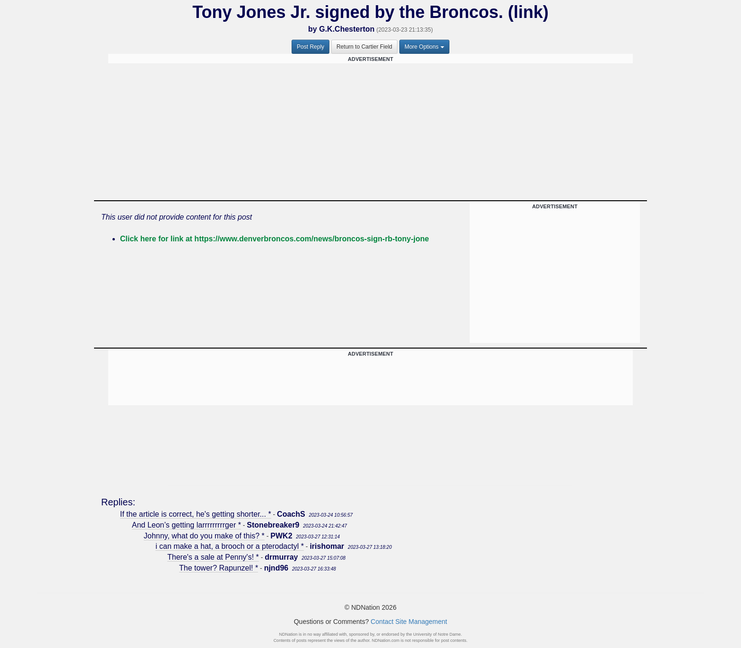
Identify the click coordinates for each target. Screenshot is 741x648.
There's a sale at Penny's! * (213, 557)
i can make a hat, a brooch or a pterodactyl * (229, 546)
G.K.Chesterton (346, 29)
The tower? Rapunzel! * (218, 568)
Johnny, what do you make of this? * (204, 536)
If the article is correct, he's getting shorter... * (195, 514)
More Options (424, 46)
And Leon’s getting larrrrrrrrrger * (186, 525)
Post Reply (310, 46)
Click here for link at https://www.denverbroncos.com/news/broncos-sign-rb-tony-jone (274, 239)
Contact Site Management (408, 621)
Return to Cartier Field (364, 46)
